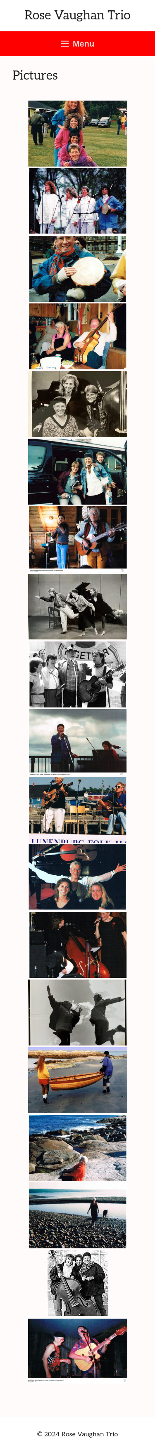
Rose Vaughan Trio (77, 15)
